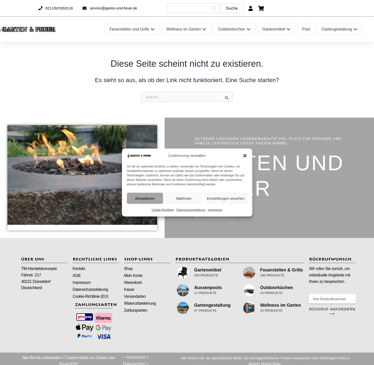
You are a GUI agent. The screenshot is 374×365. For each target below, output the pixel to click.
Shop (128, 268)
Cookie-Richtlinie (162, 210)
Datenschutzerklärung (190, 210)
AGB (77, 276)
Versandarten (135, 297)
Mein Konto (133, 276)
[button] (244, 155)
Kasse (129, 290)
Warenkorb (133, 283)
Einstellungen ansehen (226, 198)
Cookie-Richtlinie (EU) (91, 297)
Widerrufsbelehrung (140, 304)
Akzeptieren (145, 198)
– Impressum (134, 358)
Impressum (215, 210)
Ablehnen (183, 198)
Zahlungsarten (136, 311)
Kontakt (79, 268)
